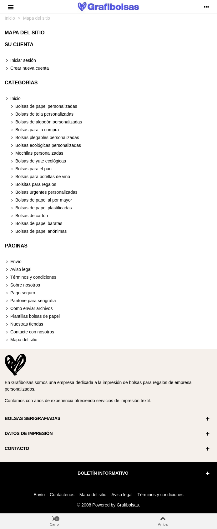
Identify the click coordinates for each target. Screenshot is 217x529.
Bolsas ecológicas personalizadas (45, 145)
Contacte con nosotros (29, 332)
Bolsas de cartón (29, 215)
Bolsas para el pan (31, 169)
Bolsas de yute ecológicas (38, 161)
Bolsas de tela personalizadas (41, 114)
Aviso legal (18, 269)
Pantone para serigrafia (30, 300)
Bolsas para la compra (34, 130)
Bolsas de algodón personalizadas (46, 122)
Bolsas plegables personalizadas (44, 137)
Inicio (13, 98)
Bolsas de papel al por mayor (41, 200)
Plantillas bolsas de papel (32, 316)
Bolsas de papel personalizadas (43, 106)
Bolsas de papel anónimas (38, 231)
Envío (13, 261)
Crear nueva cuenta (27, 68)
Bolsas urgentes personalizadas (43, 192)
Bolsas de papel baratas (36, 223)
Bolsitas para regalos (33, 184)
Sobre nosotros (22, 285)
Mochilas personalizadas (36, 153)
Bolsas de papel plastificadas (41, 208)
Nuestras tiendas (24, 324)
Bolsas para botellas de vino (40, 176)
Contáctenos (62, 494)
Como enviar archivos (29, 308)
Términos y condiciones (30, 277)
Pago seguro (20, 293)
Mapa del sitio (21, 340)
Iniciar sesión (20, 60)
